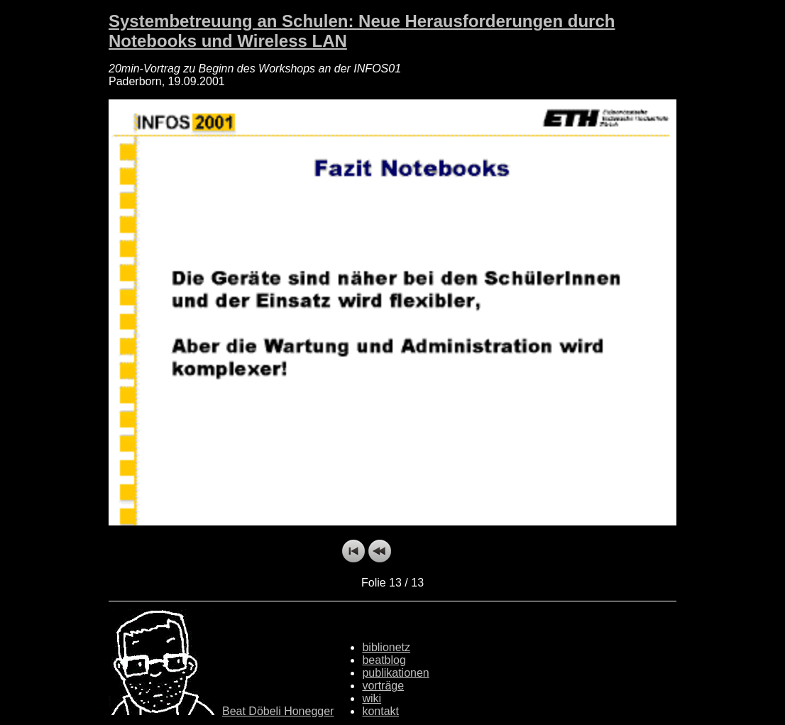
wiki (371, 698)
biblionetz (386, 647)
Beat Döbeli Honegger (278, 711)
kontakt (380, 711)
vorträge (383, 686)
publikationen (395, 673)
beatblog (383, 660)
